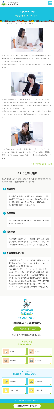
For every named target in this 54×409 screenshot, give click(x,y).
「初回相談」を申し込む (27, 329)
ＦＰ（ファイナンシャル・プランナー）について (20, 24)
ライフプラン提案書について (42, 164)
